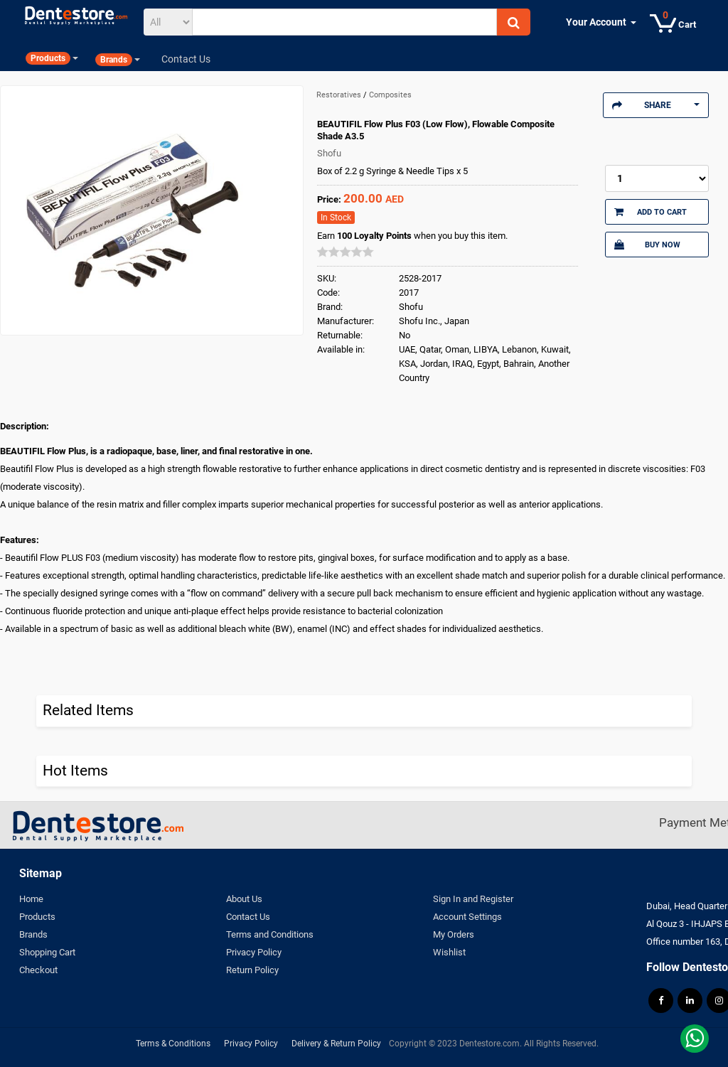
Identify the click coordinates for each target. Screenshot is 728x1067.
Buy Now (647, 244)
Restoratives (339, 95)
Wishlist (449, 952)
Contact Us (248, 916)
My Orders (453, 934)
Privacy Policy (254, 952)
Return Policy (252, 970)
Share (656, 105)
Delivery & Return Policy (336, 1044)
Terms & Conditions (173, 1044)
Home (31, 899)
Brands (33, 934)
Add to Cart (650, 212)
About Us (244, 899)
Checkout (38, 970)
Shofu (329, 153)
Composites (390, 95)
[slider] (345, 251)
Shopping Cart (47, 952)
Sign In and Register (473, 899)
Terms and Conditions (270, 934)
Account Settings (467, 916)
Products (37, 916)
